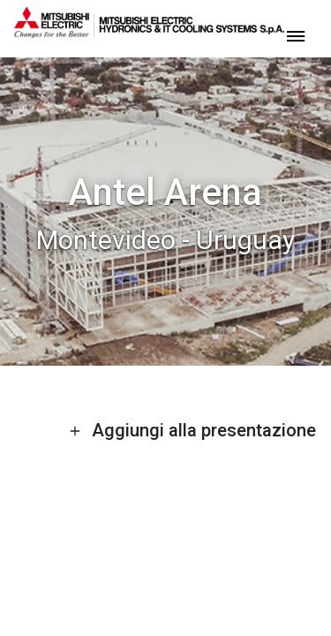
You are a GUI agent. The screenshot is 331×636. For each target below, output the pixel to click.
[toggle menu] (295, 34)
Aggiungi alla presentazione (192, 430)
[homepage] (149, 30)
